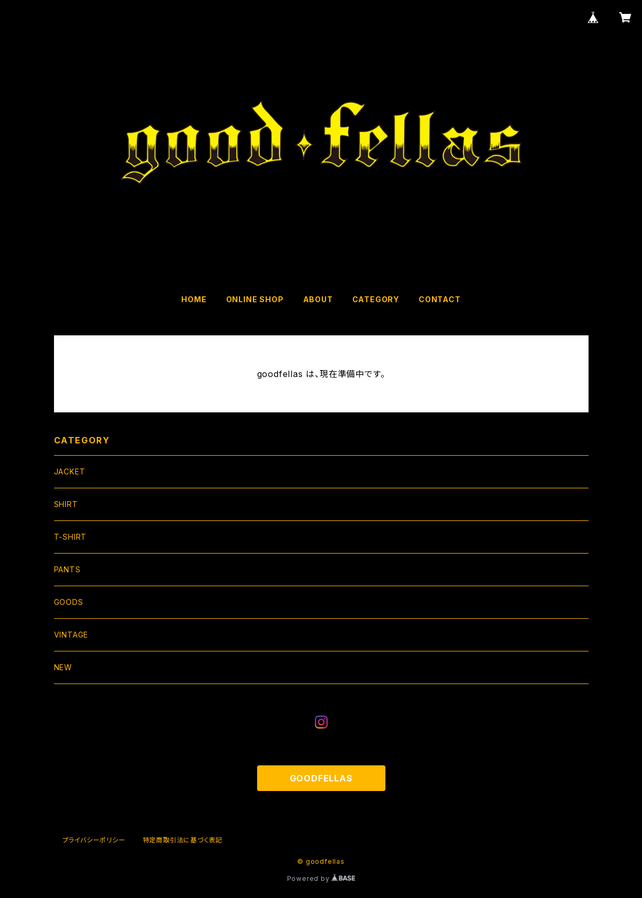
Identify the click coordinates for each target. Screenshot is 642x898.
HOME (193, 299)
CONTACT (440, 299)
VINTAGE (71, 634)
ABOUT (318, 299)
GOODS (68, 602)
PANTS (67, 569)
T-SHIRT (70, 536)
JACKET (70, 471)
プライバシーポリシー (94, 840)
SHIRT (66, 504)
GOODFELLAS (321, 778)
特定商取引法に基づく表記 (183, 840)
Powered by (321, 878)
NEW (63, 667)
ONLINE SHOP (255, 299)
